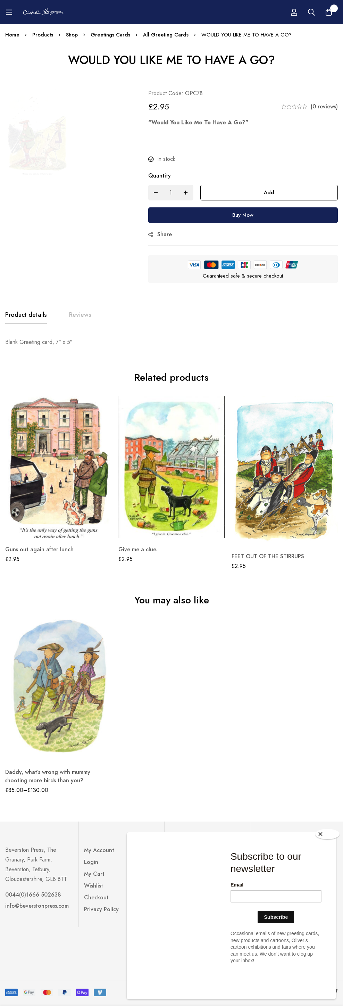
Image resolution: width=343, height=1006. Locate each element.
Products (42, 35)
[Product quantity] (170, 192)
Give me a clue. (137, 549)
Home (12, 35)
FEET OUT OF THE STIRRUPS (268, 556)
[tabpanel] (171, 342)
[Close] (327, 861)
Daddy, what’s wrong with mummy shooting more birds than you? (47, 776)
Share (164, 234)
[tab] (26, 315)
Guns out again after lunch (39, 549)
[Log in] (332, 12)
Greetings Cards (110, 35)
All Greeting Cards (166, 35)
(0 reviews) (324, 106)
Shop (72, 35)
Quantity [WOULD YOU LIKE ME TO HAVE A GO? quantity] (159, 176)
